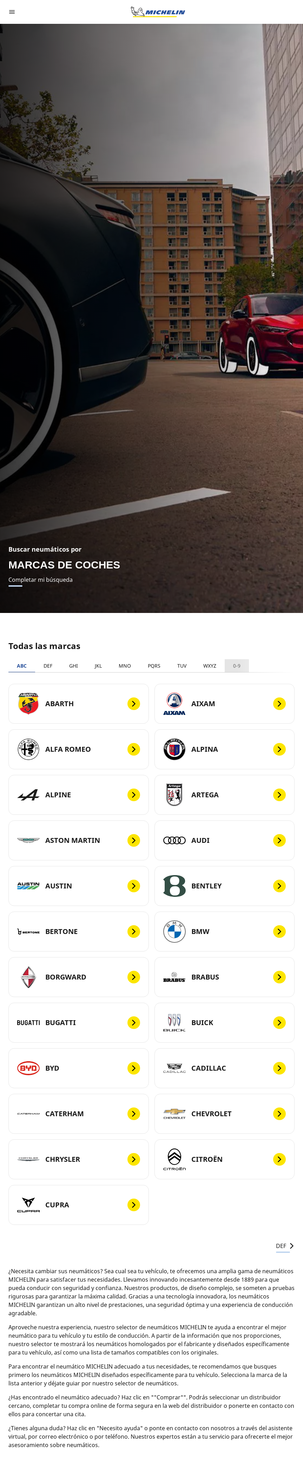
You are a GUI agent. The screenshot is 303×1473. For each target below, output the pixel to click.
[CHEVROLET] (224, 1114)
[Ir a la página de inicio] (158, 12)
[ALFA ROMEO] (78, 749)
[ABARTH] (78, 704)
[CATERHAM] (78, 1114)
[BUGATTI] (78, 1023)
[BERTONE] (78, 932)
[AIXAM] (224, 704)
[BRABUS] (224, 977)
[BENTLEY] (224, 886)
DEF (48, 665)
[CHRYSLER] (78, 1159)
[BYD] (78, 1068)
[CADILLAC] (224, 1068)
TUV (181, 665)
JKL (98, 665)
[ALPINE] (78, 795)
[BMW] (224, 932)
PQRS (154, 665)
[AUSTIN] (78, 886)
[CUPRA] (78, 1205)
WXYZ (209, 665)
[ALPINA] (224, 749)
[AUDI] (224, 840)
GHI (73, 665)
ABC (22, 665)
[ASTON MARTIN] (78, 840)
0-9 (237, 665)
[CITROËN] (224, 1159)
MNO (125, 665)
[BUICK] (224, 1023)
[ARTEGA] (224, 795)
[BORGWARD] (78, 977)
